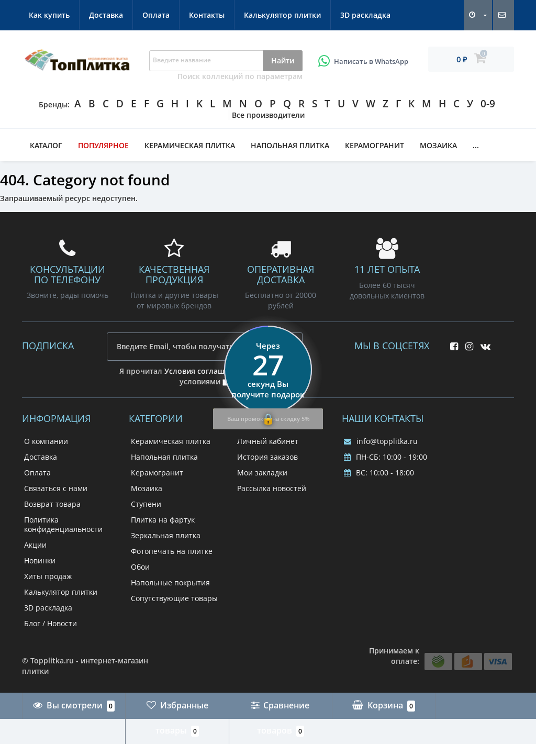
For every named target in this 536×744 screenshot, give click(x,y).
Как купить (49, 15)
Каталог (46, 145)
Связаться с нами (55, 488)
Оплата (156, 15)
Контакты (207, 15)
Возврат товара (52, 504)
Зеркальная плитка (165, 535)
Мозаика (438, 145)
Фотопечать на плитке (172, 551)
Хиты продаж (48, 576)
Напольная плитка (290, 145)
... (476, 145)
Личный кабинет (267, 441)
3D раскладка (365, 15)
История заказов (267, 457)
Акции (35, 545)
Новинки (39, 560)
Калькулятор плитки (282, 15)
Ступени (146, 504)
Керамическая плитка (189, 145)
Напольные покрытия (170, 582)
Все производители (268, 115)
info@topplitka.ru (381, 441)
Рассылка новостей (271, 488)
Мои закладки (262, 473)
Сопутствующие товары (174, 598)
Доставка (106, 15)
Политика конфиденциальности (63, 524)
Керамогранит (374, 145)
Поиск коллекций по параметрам (240, 76)
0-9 (488, 103)
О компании (46, 441)
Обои (140, 567)
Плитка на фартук (163, 520)
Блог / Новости (50, 623)
